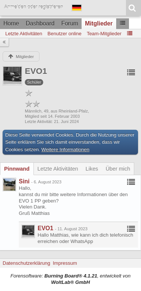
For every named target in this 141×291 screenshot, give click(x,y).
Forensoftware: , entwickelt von (71, 279)
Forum (69, 23)
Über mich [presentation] (118, 169)
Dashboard (40, 23)
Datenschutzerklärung (26, 263)
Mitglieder (99, 23)
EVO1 (45, 228)
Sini (24, 181)
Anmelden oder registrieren (33, 7)
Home (11, 23)
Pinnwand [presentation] (17, 169)
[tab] (17, 168)
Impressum (65, 263)
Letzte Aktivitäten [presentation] (58, 169)
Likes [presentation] (92, 169)
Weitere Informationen (65, 149)
